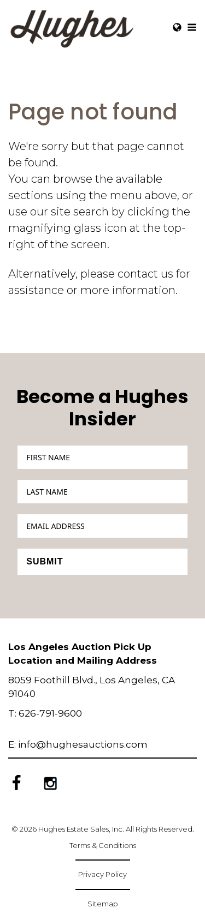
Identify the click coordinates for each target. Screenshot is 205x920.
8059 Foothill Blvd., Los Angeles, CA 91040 (91, 687)
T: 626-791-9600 (45, 713)
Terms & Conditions (102, 845)
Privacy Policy (102, 874)
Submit (44, 561)
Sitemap (102, 903)
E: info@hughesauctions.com (78, 744)
